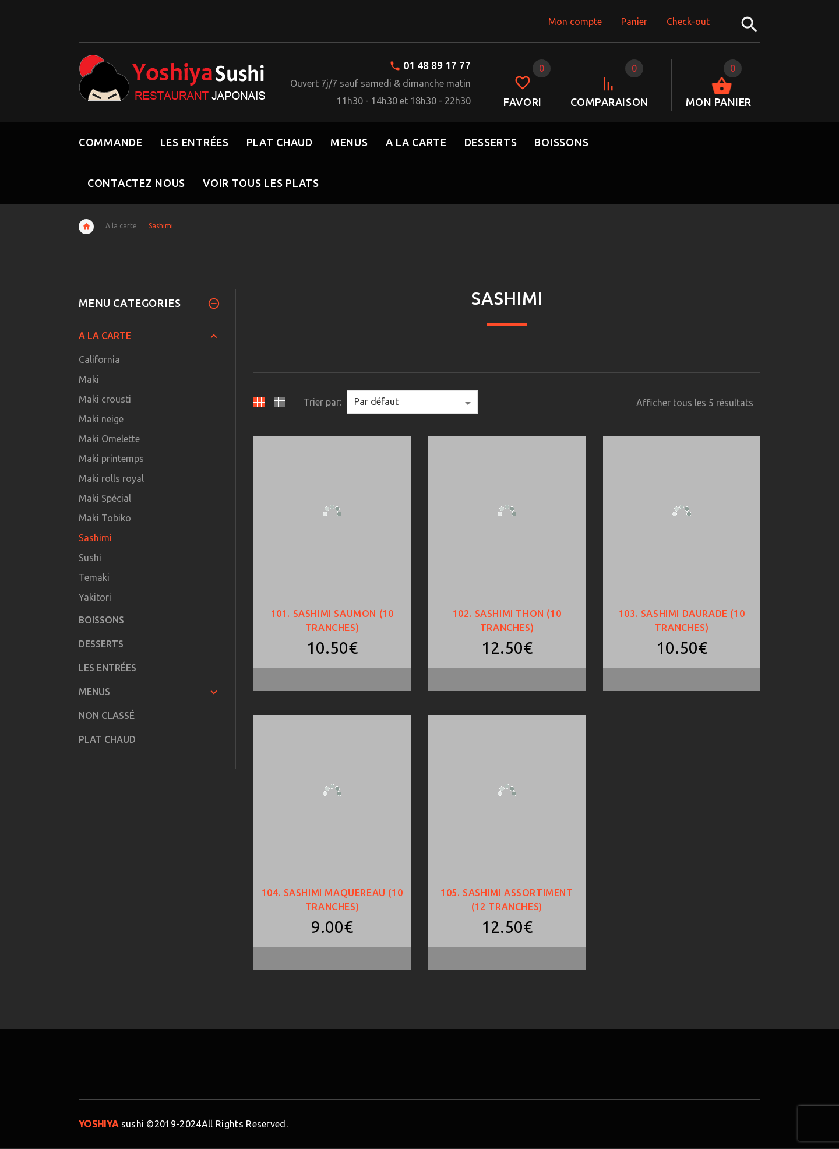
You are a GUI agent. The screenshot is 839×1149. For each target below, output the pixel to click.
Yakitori (95, 597)
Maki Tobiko (105, 518)
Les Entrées (107, 667)
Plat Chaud (107, 739)
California (99, 359)
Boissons (101, 620)
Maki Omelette (109, 438)
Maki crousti (105, 399)
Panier (634, 21)
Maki (89, 379)
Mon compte (575, 21)
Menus (94, 691)
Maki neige (101, 419)
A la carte (121, 226)
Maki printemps (111, 458)
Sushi (90, 557)
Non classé (107, 715)
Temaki (94, 577)
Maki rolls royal (111, 478)
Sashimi (95, 538)
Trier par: (322, 402)
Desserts (101, 644)
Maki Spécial (105, 498)
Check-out (688, 21)
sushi (111, 1124)
